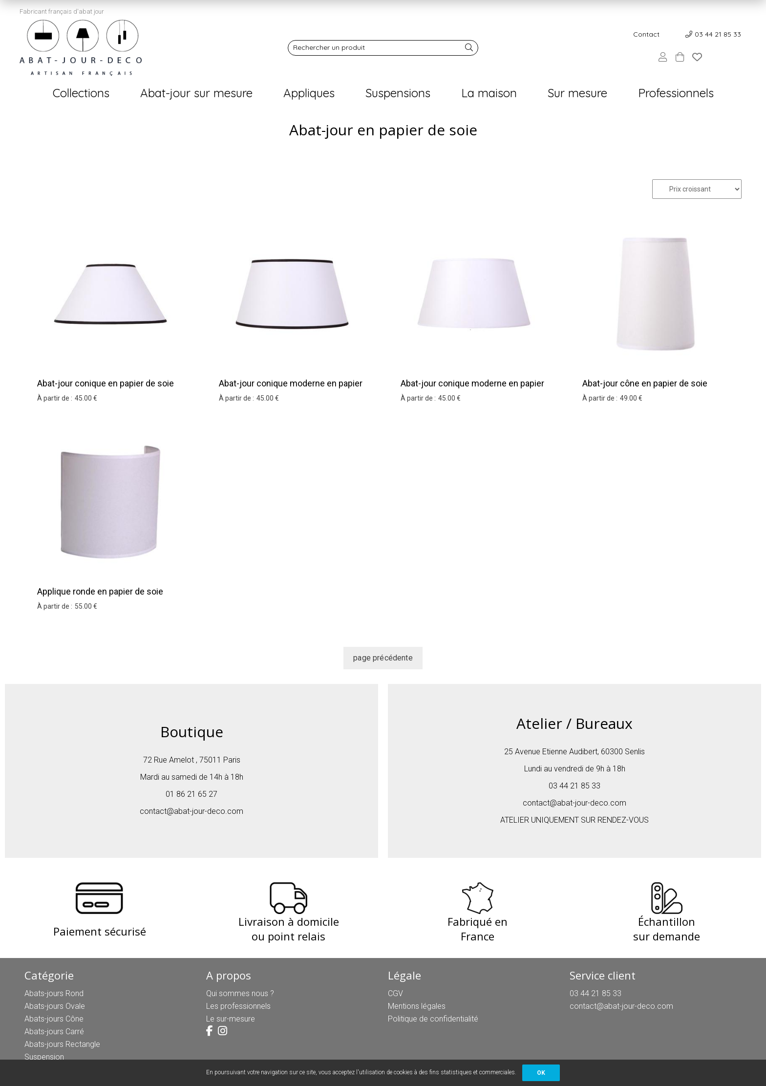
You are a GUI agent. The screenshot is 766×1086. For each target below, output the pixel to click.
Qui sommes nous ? (240, 993)
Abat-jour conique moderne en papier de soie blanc (290, 389)
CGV (395, 993)
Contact (646, 34)
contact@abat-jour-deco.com (191, 811)
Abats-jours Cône (54, 1018)
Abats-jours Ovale (54, 1006)
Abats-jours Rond (54, 993)
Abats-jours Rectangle (62, 1044)
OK (541, 1072)
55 (86, 606)
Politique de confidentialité (433, 1018)
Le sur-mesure (230, 1018)
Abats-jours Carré (54, 1031)
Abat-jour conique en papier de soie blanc (105, 389)
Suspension (44, 1057)
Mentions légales (417, 1006)
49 (631, 398)
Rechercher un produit (329, 47)
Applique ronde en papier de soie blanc (100, 597)
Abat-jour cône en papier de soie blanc (644, 389)
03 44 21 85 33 (718, 34)
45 (86, 398)
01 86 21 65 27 (191, 794)
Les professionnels (238, 1006)
